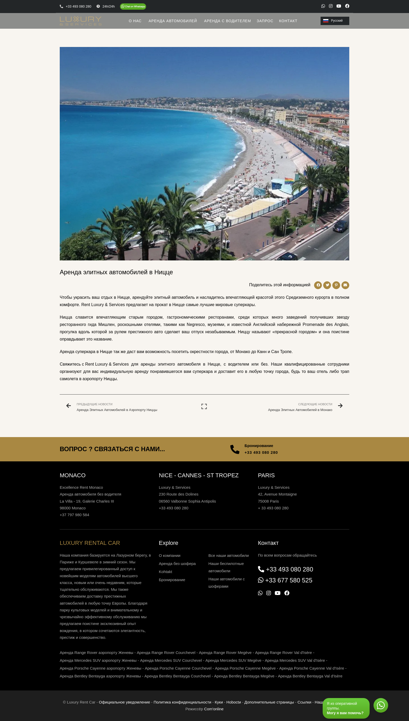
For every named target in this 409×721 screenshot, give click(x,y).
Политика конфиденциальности (182, 702)
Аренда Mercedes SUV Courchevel (171, 660)
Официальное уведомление (124, 702)
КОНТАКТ (288, 21)
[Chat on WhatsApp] (133, 6)
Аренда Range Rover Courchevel (166, 652)
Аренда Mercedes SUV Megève (233, 660)
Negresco (195, 324)
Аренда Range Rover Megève (225, 652)
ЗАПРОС (265, 21)
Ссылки (304, 702)
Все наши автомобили (228, 555)
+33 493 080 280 (261, 452)
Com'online (214, 709)
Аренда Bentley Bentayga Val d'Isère (310, 676)
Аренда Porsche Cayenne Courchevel (178, 668)
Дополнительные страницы (269, 702)
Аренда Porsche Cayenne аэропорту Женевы (100, 668)
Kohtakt (165, 571)
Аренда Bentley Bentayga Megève (244, 676)
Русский (333, 20)
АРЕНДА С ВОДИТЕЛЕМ (227, 21)
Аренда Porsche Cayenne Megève (245, 668)
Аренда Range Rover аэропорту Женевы (96, 652)
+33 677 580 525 (288, 580)
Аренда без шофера (177, 563)
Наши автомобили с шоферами (226, 582)
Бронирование (172, 579)
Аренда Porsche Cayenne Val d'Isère (311, 668)
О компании (170, 555)
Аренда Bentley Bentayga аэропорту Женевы (100, 676)
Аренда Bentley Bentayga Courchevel (178, 676)
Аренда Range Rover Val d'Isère (283, 652)
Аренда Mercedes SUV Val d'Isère (295, 660)
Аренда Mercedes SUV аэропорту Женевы (98, 660)
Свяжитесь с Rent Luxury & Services (94, 364)
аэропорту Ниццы (100, 379)
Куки (219, 702)
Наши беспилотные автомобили (226, 567)
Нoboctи (233, 702)
